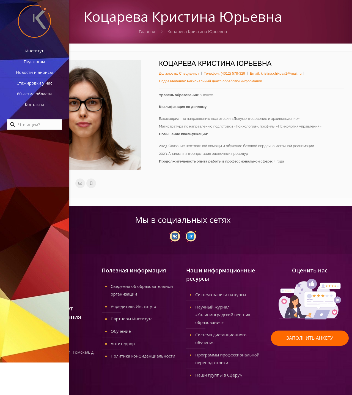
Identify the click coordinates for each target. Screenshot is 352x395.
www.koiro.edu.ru (34, 344)
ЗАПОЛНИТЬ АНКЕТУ (309, 338)
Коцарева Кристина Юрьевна (197, 31)
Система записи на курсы (220, 294)
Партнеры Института (132, 318)
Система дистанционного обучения (221, 338)
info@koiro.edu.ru (34, 336)
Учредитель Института (133, 306)
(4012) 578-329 (233, 73)
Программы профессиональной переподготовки (227, 358)
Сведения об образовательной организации (142, 290)
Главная (147, 31)
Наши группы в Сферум (219, 375)
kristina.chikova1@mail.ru (281, 73)
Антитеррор (123, 343)
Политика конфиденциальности (143, 356)
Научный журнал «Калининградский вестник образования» (222, 314)
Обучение (121, 331)
